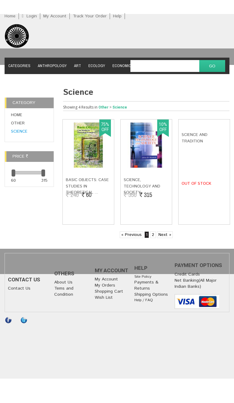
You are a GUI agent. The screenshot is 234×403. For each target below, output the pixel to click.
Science (19, 131)
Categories (19, 65)
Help (117, 16)
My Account (54, 16)
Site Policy (142, 276)
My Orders (105, 285)
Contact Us (19, 288)
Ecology (96, 65)
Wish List (104, 297)
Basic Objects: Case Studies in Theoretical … (87, 186)
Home (10, 16)
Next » (164, 235)
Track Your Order (90, 16)
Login (32, 16)
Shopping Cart (109, 291)
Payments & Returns (146, 285)
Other (18, 123)
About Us (63, 282)
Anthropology (52, 65)
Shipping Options (151, 294)
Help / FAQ (143, 300)
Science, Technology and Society (142, 186)
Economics (122, 65)
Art (77, 65)
